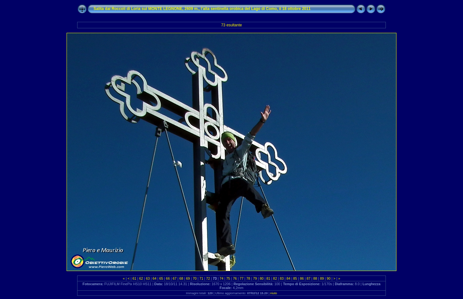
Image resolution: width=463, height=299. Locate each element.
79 (255, 278)
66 (168, 278)
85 (295, 278)
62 (141, 278)
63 (148, 278)
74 (221, 278)
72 (208, 278)
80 (262, 278)
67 (174, 278)
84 (288, 278)
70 (194, 278)
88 (315, 278)
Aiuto (273, 293)
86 (302, 278)
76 (235, 278)
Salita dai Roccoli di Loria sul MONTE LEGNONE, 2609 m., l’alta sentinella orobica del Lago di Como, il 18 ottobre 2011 (202, 8)
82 (275, 278)
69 (188, 278)
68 (181, 278)
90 (328, 278)
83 (282, 278)
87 (309, 278)
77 (241, 278)
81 (268, 278)
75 (228, 278)
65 (161, 278)
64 (154, 278)
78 (248, 278)
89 (322, 278)
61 (134, 278)
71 (201, 278)
